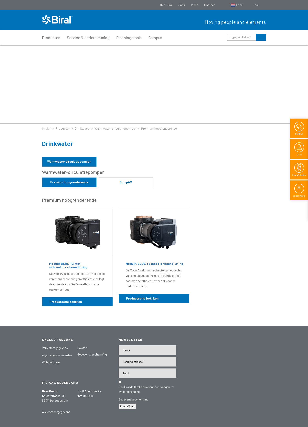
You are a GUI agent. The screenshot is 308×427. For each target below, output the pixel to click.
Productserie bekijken (66, 301)
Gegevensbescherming (92, 354)
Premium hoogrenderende (159, 128)
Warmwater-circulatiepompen (115, 128)
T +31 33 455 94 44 (89, 391)
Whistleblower (51, 362)
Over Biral (166, 5)
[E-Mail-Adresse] (147, 373)
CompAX (126, 182)
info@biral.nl (85, 396)
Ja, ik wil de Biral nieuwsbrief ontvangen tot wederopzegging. (146, 389)
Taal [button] (256, 4)
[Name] (147, 350)
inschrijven (127, 406)
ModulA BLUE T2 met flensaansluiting (154, 263)
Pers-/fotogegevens (55, 348)
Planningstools (129, 37)
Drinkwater (82, 128)
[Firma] (147, 362)
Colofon (82, 348)
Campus (155, 37)
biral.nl (46, 128)
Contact (209, 5)
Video (194, 5)
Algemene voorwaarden (57, 355)
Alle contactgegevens (56, 412)
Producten (51, 37)
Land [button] (237, 4)
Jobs (181, 5)
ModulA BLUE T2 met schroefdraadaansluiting (68, 265)
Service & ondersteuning (88, 37)
